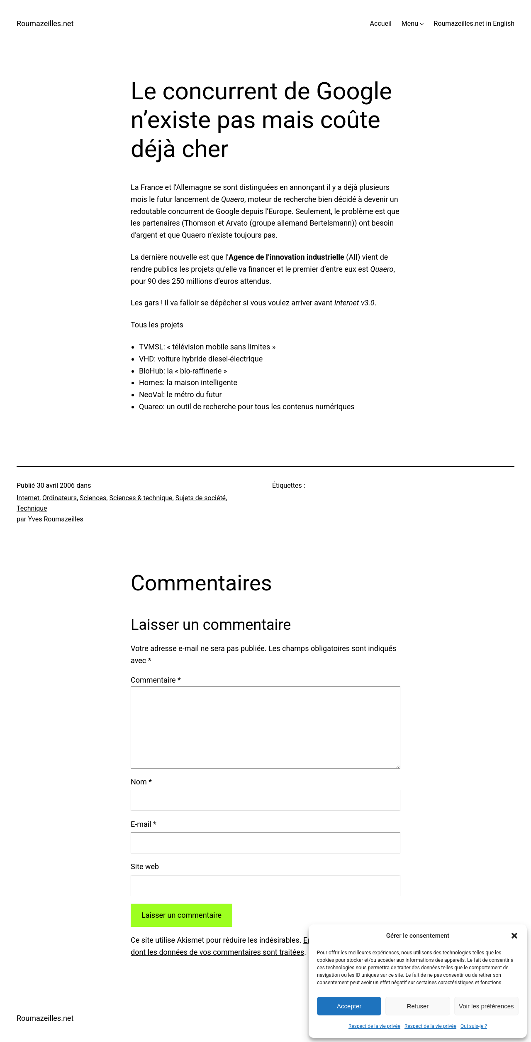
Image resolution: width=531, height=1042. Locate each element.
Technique (32, 508)
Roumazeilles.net (45, 23)
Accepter (349, 1006)
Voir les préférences (486, 1006)
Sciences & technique (140, 498)
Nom (141, 781)
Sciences (93, 498)
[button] (514, 935)
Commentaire (156, 680)
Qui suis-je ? (473, 1026)
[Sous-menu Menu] (422, 24)
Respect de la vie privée (374, 1026)
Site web (145, 866)
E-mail (143, 824)
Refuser (418, 1006)
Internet (28, 498)
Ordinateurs (59, 498)
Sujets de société (200, 498)
